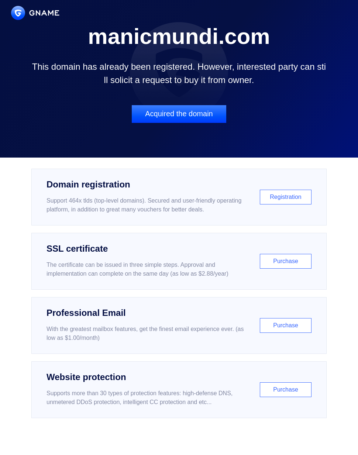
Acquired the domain (179, 114)
